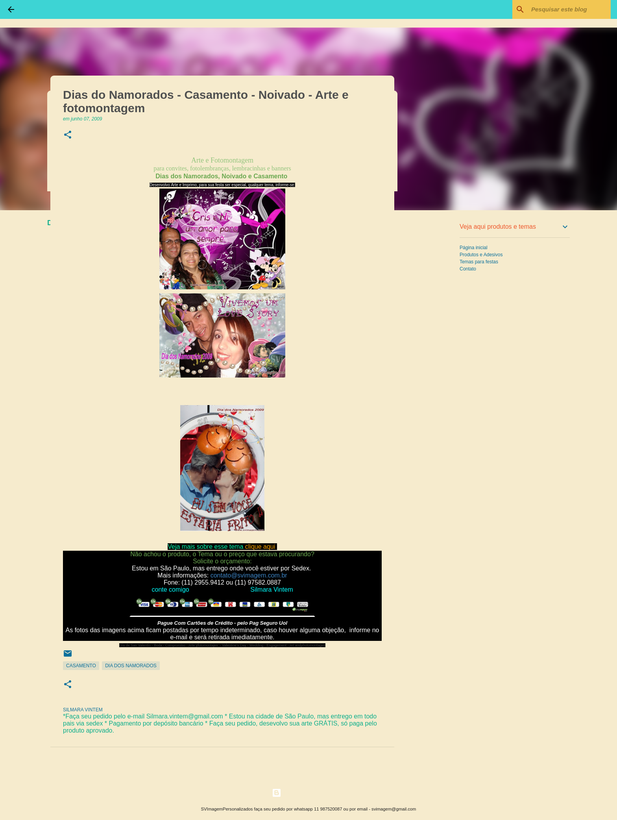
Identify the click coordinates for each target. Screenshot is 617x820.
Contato (468, 269)
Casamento (81, 665)
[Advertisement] (434, 340)
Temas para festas (479, 262)
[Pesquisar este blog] (569, 9)
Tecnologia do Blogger (308, 792)
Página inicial (474, 247)
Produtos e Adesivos (481, 254)
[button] (67, 135)
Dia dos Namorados (131, 665)
